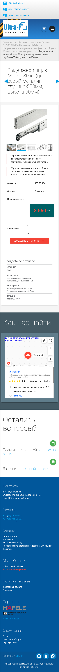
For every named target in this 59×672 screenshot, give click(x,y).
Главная (7, 42)
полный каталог (36, 469)
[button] (49, 111)
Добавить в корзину (29, 241)
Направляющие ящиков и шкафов (22, 48)
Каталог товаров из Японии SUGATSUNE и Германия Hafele (26, 44)
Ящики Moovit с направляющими (29, 50)
